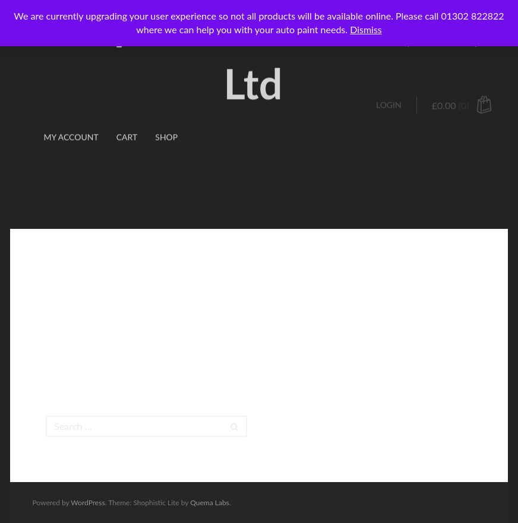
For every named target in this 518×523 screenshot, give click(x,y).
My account (70, 104)
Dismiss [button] (366, 29)
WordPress (88, 502)
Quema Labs (209, 502)
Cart (127, 104)
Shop (166, 104)
